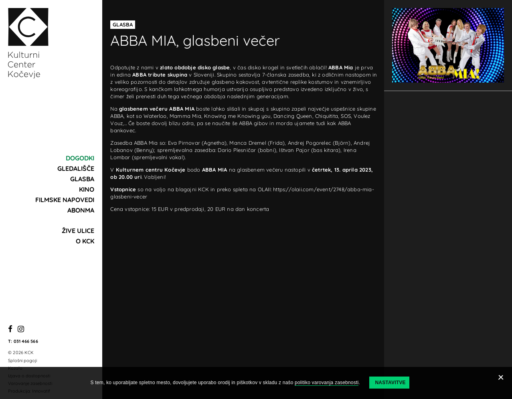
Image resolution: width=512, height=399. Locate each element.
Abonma (80, 210)
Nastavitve (390, 382)
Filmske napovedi (64, 200)
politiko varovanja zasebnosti (326, 382)
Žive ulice (78, 231)
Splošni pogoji (22, 360)
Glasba (82, 179)
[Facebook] (10, 329)
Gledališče (75, 168)
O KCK (85, 241)
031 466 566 (26, 341)
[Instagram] (21, 329)
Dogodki (80, 158)
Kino (86, 189)
